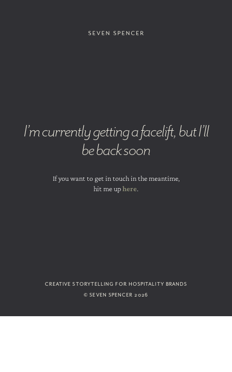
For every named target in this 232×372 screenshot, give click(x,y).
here (129, 188)
